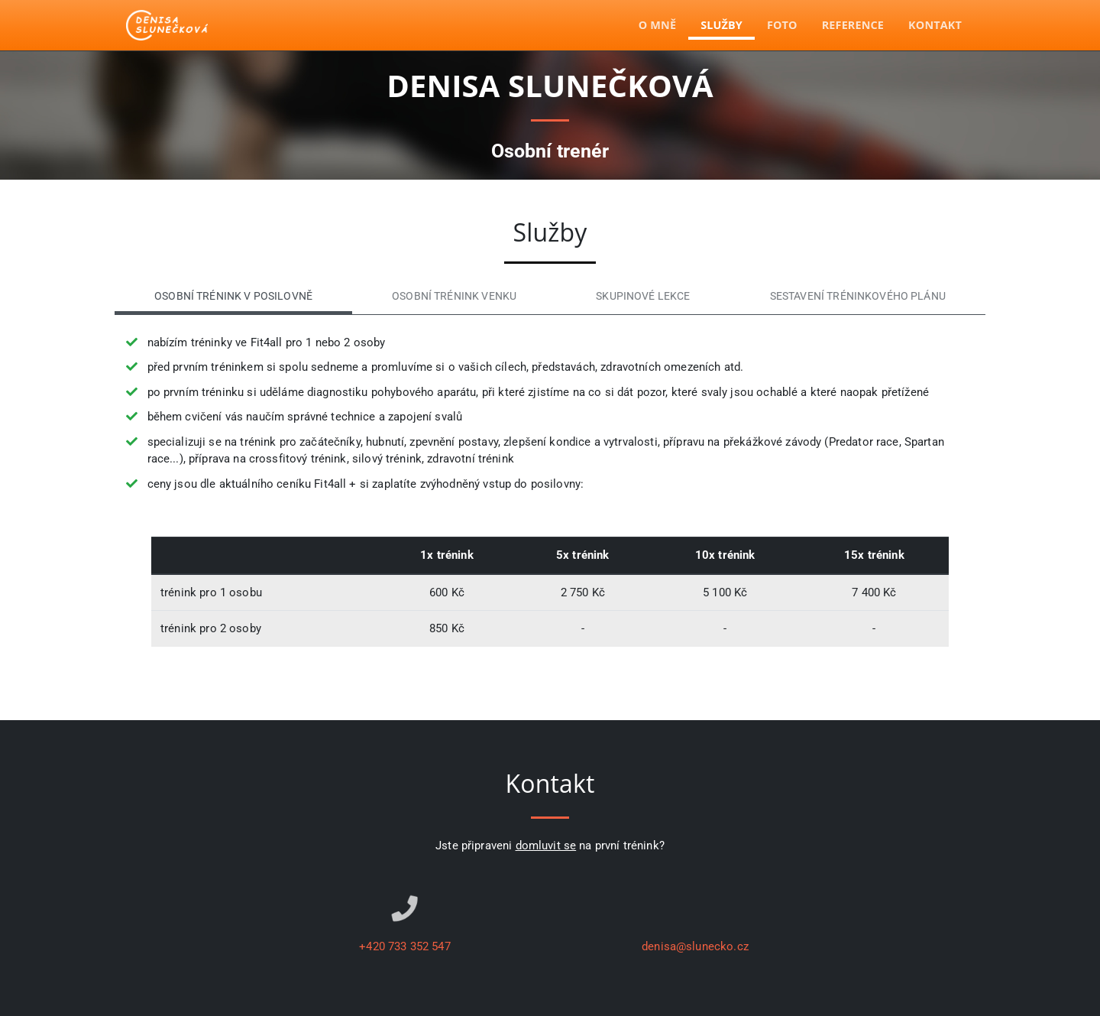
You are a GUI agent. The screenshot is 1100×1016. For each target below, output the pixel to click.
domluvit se (546, 845)
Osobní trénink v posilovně (233, 296)
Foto (782, 25)
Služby (721, 25)
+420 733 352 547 (404, 946)
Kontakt (935, 25)
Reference (853, 25)
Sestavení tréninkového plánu (858, 296)
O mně (657, 25)
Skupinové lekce (643, 296)
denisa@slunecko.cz (695, 946)
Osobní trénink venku (454, 296)
